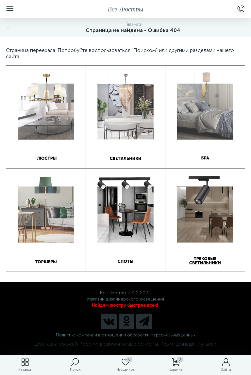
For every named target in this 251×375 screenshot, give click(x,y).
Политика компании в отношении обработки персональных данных (125, 335)
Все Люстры (125, 9)
